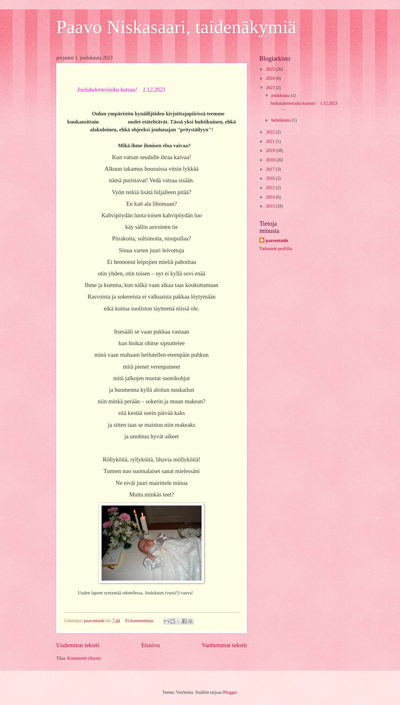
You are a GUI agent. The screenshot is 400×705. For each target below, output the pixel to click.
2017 (271, 169)
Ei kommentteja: (140, 620)
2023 (271, 87)
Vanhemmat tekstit (224, 645)
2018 (271, 160)
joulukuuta (281, 95)
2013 (271, 206)
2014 (271, 197)
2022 (271, 132)
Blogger (230, 692)
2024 (271, 78)
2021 (271, 141)
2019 (271, 150)
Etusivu (150, 645)
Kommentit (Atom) (84, 658)
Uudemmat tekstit (77, 645)
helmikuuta (281, 120)
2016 (271, 178)
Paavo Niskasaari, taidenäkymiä (176, 27)
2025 (271, 69)
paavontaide (277, 240)
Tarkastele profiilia (275, 248)
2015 (271, 187)
